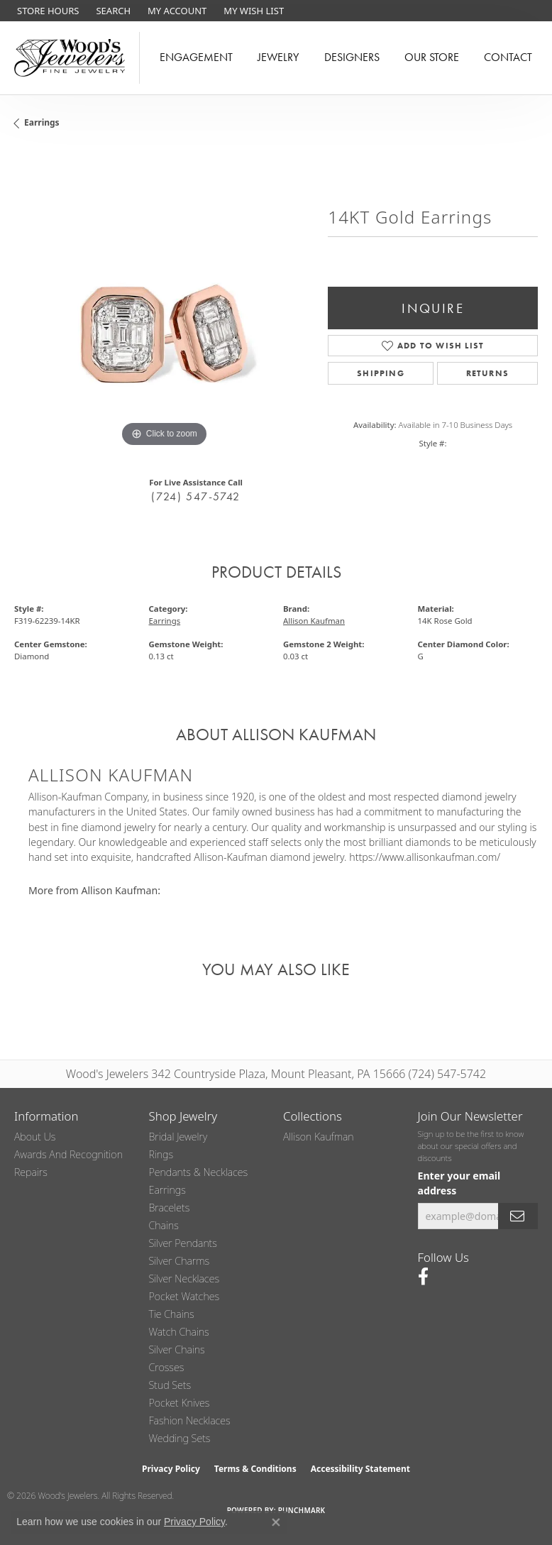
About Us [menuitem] (34, 1136)
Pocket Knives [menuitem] (179, 1402)
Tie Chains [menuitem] (171, 1314)
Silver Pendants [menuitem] (183, 1243)
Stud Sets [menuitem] (170, 1385)
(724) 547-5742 (195, 496)
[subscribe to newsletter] (518, 1216)
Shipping (380, 373)
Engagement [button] (196, 57)
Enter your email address (459, 1183)
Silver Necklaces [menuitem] (184, 1278)
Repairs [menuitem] (31, 1172)
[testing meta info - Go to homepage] (70, 58)
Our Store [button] (431, 57)
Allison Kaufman (314, 620)
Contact (508, 57)
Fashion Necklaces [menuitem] (190, 1420)
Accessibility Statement (360, 1469)
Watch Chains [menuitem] (179, 1331)
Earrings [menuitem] (167, 1190)
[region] (164, 301)
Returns (487, 373)
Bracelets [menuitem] (169, 1207)
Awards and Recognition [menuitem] (68, 1154)
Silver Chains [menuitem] (177, 1349)
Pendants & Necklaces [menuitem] (198, 1172)
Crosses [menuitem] (166, 1367)
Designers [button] (352, 57)
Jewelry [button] (278, 57)
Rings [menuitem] (161, 1154)
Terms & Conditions (255, 1469)
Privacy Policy (171, 1469)
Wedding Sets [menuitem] (180, 1438)
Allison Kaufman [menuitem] (318, 1136)
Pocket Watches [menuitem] (184, 1296)
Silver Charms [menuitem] (179, 1261)
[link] (46, 10)
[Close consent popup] (276, 1522)
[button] (112, 10)
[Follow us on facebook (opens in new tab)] (423, 1276)
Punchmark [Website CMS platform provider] (302, 1510)
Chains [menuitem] (164, 1225)
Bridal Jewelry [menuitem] (178, 1136)
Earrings (42, 122)
